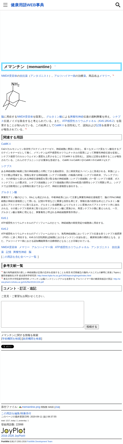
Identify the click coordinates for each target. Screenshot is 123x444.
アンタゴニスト (39, 75)
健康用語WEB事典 (27, 5)
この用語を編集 (10, 413)
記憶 (98, 125)
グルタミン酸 (54, 116)
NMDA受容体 (9, 75)
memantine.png (29, 406)
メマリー (104, 75)
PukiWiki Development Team (40, 441)
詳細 (57, 407)
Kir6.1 (102, 121)
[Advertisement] (61, 36)
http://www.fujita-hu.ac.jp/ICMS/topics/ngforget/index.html (64, 275)
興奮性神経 (76, 116)
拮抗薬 (24, 75)
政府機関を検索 (32, 338)
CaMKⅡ (59, 125)
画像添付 (26, 413)
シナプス (6, 166)
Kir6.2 (110, 121)
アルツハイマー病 (64, 75)
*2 (26, 129)
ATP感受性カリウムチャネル (79, 121)
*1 (113, 75)
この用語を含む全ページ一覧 (19, 256)
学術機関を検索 (11, 338)
